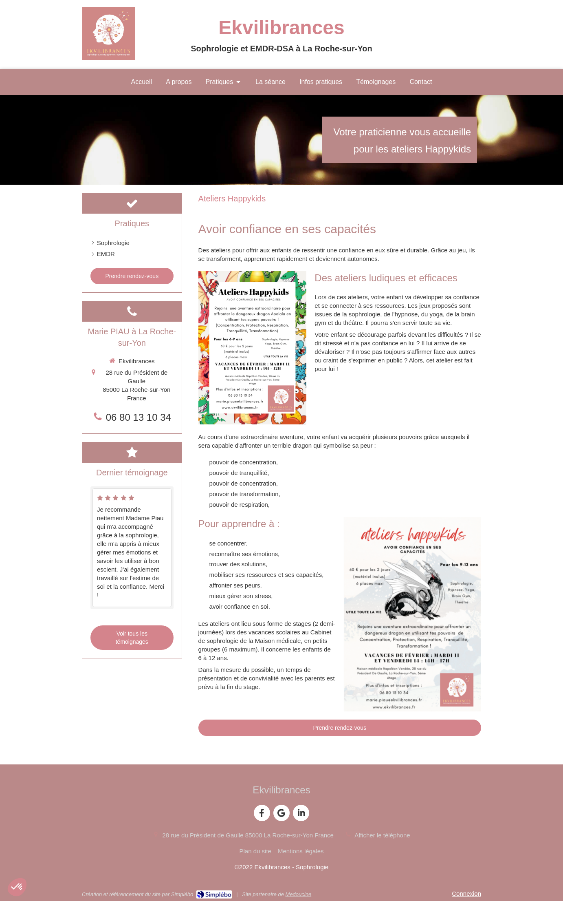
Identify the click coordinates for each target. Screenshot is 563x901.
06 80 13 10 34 (138, 417)
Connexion (466, 893)
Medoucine (299, 894)
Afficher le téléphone (382, 835)
